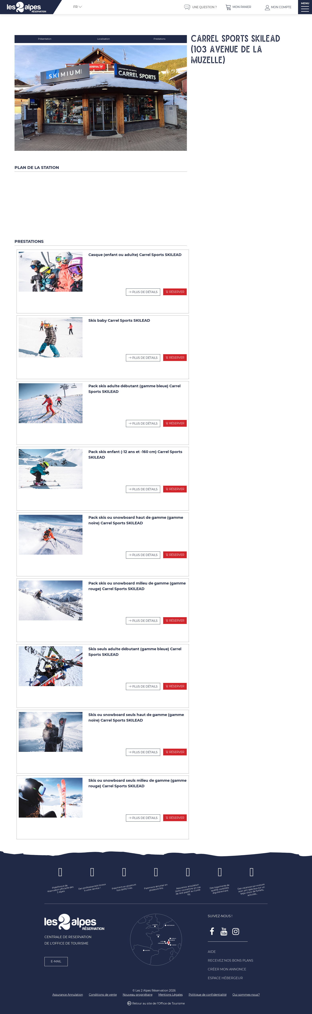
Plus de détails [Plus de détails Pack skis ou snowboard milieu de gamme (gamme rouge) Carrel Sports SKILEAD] (145, 618)
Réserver (176, 289)
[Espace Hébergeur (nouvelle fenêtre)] (238, 975)
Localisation (104, 39)
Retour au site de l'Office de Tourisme (158, 1001)
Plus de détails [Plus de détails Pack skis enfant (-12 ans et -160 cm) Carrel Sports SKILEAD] (145, 486)
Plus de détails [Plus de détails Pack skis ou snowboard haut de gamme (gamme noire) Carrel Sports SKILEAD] (145, 552)
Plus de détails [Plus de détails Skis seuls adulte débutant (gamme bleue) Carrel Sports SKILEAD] (145, 683)
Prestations (159, 39)
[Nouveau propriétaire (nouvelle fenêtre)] (137, 992)
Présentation (45, 39)
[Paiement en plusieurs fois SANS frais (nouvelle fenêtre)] (124, 885)
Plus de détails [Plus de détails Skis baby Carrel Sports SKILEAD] (145, 355)
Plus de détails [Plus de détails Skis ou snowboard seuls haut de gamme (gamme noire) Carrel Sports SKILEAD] (145, 749)
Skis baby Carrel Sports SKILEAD (119, 317)
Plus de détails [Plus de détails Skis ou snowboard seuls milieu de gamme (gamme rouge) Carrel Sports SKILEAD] (145, 815)
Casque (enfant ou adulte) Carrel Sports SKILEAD (135, 252)
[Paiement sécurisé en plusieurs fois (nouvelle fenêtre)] (156, 885)
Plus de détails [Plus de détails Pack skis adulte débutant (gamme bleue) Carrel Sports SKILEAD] (145, 421)
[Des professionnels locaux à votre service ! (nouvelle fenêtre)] (92, 885)
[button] (238, 7)
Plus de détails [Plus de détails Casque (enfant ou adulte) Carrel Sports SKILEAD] (145, 289)
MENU (305, 3)
